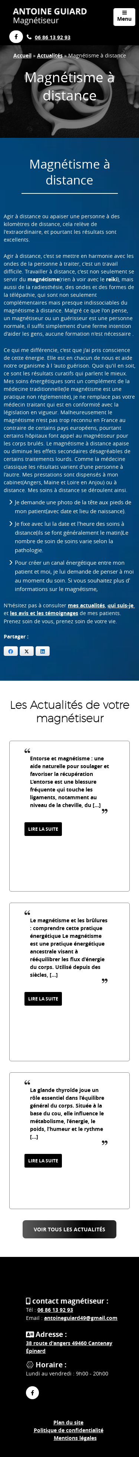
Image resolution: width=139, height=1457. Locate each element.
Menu (124, 16)
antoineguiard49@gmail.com (81, 1317)
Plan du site (68, 1422)
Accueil (22, 55)
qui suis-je (121, 605)
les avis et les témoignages (44, 613)
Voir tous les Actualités (69, 1229)
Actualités (50, 55)
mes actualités (86, 605)
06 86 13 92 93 (52, 37)
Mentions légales (75, 1437)
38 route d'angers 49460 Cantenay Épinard (69, 1347)
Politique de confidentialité (68, 1430)
